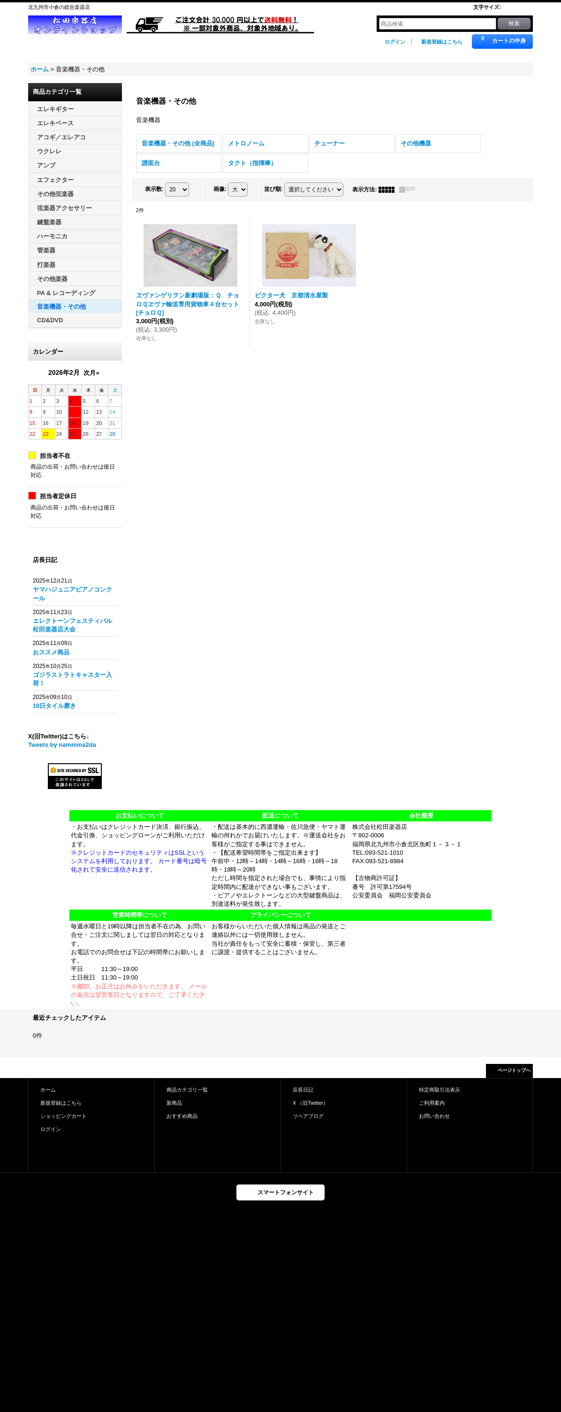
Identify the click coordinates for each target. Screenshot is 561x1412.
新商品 (174, 1103)
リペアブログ (308, 1116)
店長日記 (303, 1090)
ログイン (395, 42)
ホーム (48, 1090)
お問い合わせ (434, 1116)
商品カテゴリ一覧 (187, 1090)
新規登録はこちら (441, 42)
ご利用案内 (432, 1103)
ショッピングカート (63, 1116)
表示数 (154, 189)
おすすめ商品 (182, 1116)
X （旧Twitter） (310, 1103)
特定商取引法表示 (439, 1090)
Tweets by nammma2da (62, 744)
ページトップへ (514, 1070)
